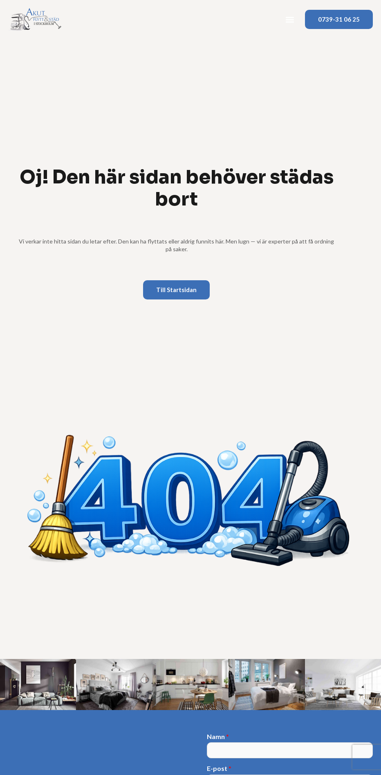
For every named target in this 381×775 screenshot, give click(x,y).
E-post (219, 768)
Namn (218, 736)
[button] (290, 19)
